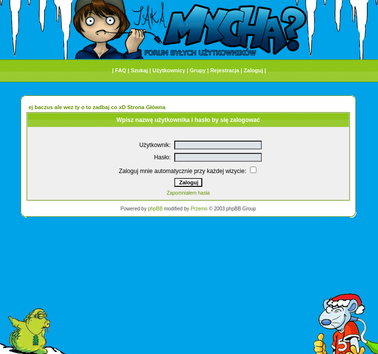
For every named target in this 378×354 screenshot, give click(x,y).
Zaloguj (253, 70)
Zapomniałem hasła (188, 193)
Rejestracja (224, 70)
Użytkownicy (169, 70)
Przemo (198, 208)
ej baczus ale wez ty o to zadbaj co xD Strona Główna (97, 107)
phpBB (155, 208)
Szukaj (139, 70)
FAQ (120, 70)
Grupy (198, 70)
